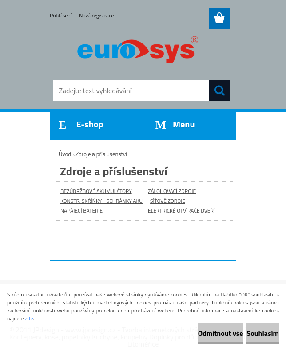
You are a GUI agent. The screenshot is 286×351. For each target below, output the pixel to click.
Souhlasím (262, 333)
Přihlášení (61, 15)
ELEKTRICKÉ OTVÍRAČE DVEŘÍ (181, 210)
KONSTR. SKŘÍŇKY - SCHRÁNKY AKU (101, 201)
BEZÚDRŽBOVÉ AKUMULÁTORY (96, 191)
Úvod (65, 154)
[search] (219, 90)
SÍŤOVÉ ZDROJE (167, 201)
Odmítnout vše (220, 333)
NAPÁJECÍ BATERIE (81, 210)
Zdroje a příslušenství (101, 154)
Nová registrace (96, 15)
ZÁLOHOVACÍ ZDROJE (172, 191)
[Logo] (137, 51)
